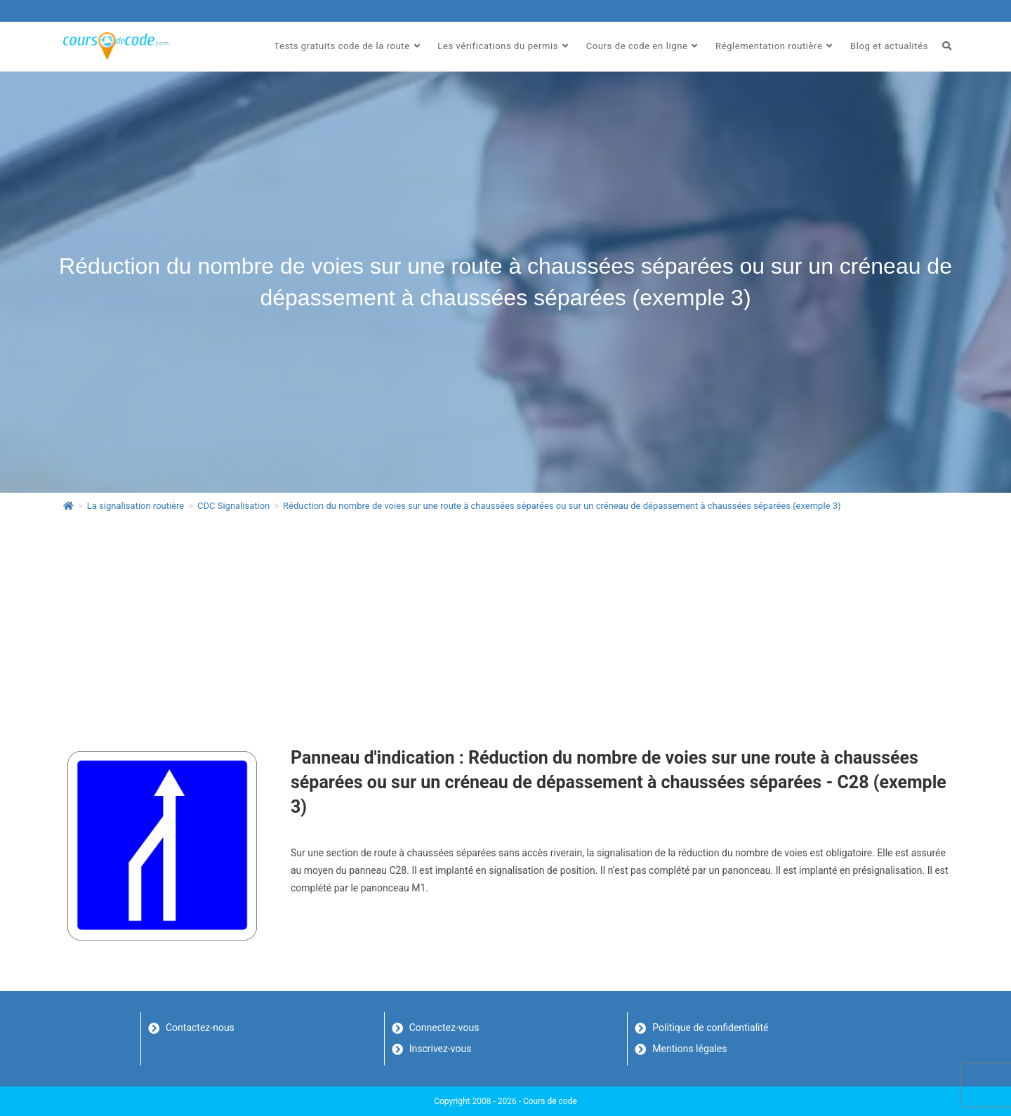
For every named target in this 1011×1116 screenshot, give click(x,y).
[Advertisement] (505, 627)
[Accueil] (68, 505)
